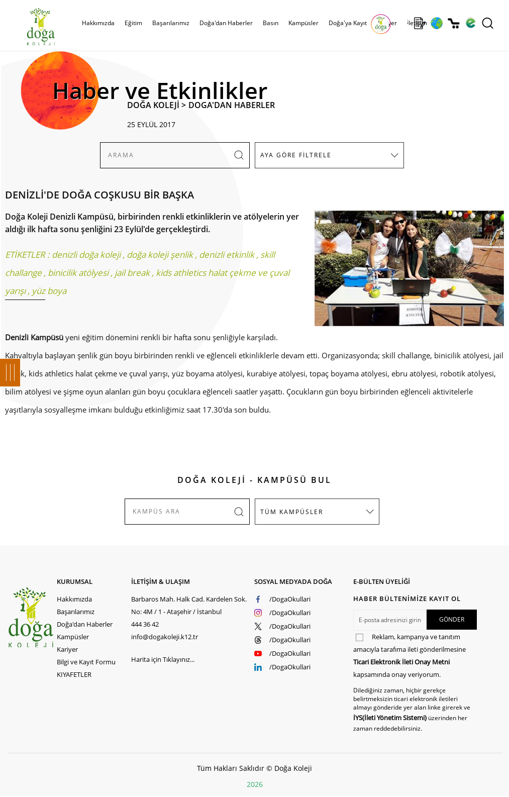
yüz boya (49, 290)
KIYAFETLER (74, 674)
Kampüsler (303, 23)
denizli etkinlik (226, 254)
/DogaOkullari (290, 599)
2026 (255, 784)
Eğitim (133, 23)
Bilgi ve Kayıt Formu (86, 661)
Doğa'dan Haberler (226, 23)
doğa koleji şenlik (160, 254)
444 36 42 (145, 624)
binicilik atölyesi (78, 272)
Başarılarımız (170, 23)
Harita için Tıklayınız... (162, 659)
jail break (132, 272)
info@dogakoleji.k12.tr (164, 636)
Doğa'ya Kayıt (348, 23)
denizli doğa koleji (86, 254)
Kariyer (67, 649)
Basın (270, 23)
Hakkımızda (98, 23)
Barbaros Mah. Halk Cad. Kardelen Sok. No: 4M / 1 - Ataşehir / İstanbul (189, 605)
